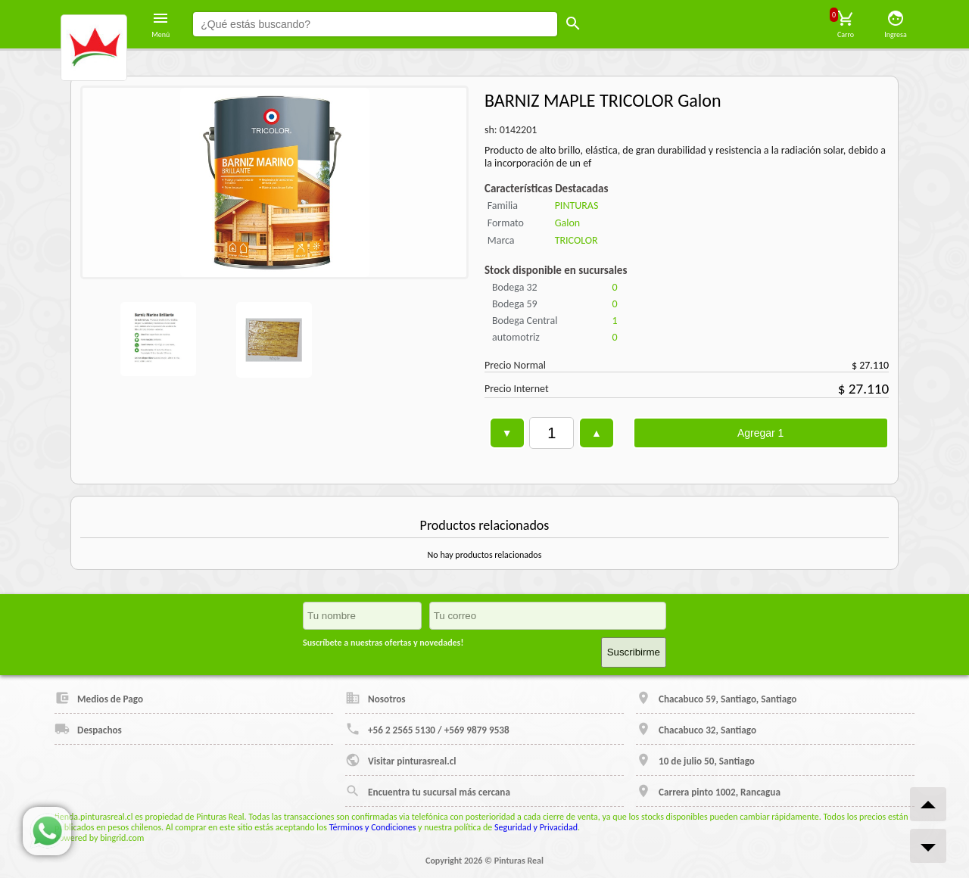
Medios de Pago (99, 697)
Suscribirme (633, 652)
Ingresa (895, 24)
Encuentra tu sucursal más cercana (427, 791)
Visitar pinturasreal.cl (400, 759)
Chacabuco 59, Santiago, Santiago (716, 697)
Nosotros (375, 697)
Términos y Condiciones (372, 827)
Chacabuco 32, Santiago (696, 728)
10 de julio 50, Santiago (695, 759)
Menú (160, 24)
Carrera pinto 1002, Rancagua (708, 791)
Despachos (88, 728)
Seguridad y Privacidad (536, 827)
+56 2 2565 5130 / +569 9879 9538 (427, 728)
